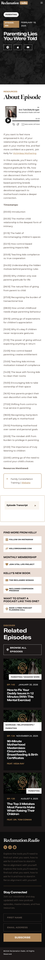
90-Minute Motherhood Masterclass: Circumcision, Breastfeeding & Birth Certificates (22, 749)
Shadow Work (32, 677)
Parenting (11, 15)
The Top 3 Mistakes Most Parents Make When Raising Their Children (21, 809)
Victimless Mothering (24, 153)
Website (26, 483)
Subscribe (22, 937)
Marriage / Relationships (19, 725)
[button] (22, 505)
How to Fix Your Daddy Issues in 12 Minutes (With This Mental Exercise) (20, 695)
